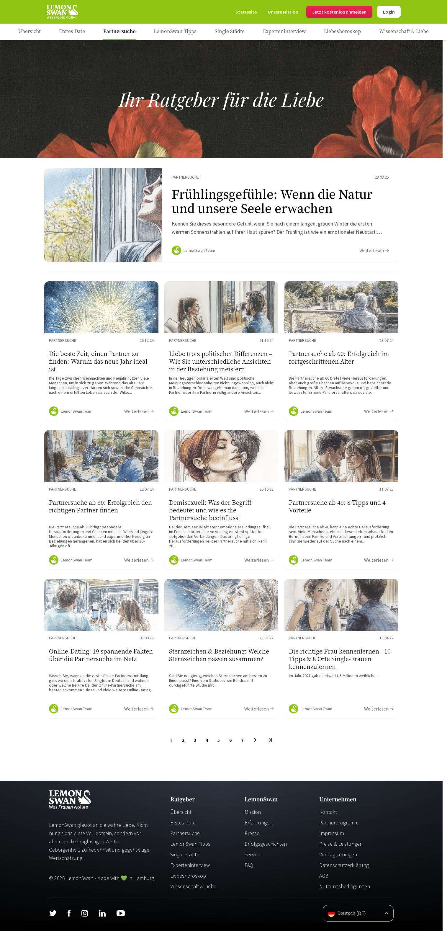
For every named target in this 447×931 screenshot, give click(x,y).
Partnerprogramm (338, 822)
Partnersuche (185, 833)
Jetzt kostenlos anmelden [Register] (339, 12)
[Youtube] (120, 913)
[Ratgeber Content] (221, 215)
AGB (323, 875)
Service (252, 854)
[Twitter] (53, 913)
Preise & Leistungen (341, 843)
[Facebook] (69, 913)
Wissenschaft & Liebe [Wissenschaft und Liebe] (193, 886)
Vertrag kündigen (338, 854)
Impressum (331, 833)
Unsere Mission (283, 12)
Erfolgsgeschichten (266, 843)
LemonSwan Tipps (190, 843)
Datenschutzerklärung (344, 865)
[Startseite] (62, 12)
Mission (253, 811)
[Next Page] (255, 740)
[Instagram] (84, 913)
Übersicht (180, 811)
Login (389, 12)
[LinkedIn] (102, 913)
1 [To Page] (171, 740)
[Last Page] (269, 740)
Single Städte (184, 854)
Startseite (246, 12)
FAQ (249, 865)
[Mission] (283, 12)
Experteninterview (190, 865)
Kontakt (328, 811)
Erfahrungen (258, 822)
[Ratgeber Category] (72, 32)
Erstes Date (183, 822)
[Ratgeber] (29, 32)
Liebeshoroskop (188, 875)
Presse (252, 833)
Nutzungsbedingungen (344, 886)
